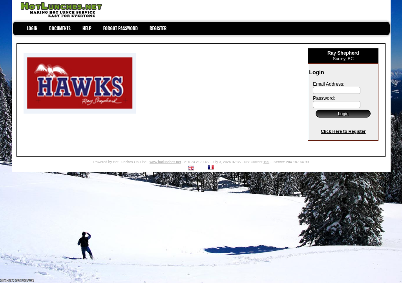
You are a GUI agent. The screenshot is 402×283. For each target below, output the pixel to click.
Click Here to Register (343, 131)
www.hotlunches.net (165, 162)
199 (266, 162)
